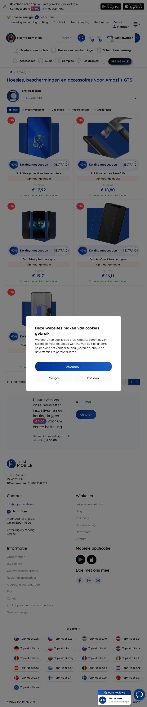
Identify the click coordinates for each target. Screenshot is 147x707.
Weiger (54, 378)
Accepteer (73, 366)
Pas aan (93, 378)
